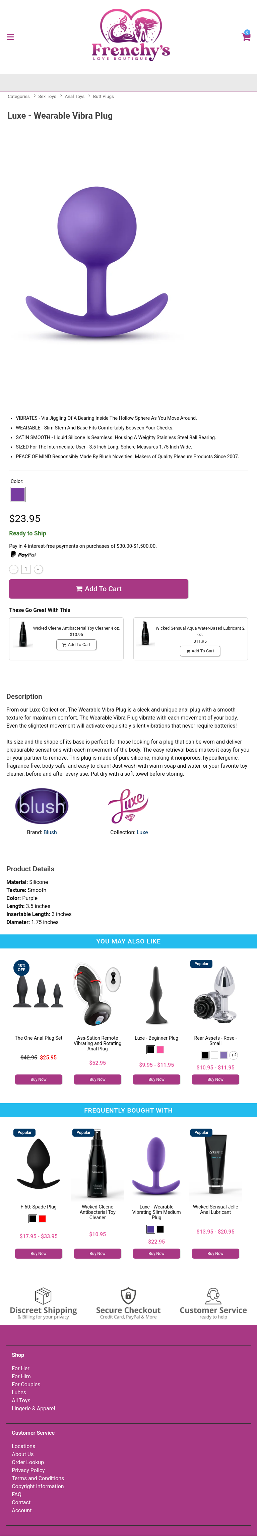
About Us (23, 1454)
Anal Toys (75, 96)
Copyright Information (38, 1486)
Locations (23, 1446)
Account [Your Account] (21, 1510)
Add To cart (99, 589)
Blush (50, 832)
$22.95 (156, 1242)
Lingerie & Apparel (33, 1408)
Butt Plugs (103, 96)
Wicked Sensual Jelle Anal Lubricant (215, 1209)
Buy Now (39, 1079)
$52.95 (97, 1063)
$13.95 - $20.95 (216, 1232)
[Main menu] (10, 36)
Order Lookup (28, 1462)
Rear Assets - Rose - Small (215, 1040)
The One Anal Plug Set (38, 1038)
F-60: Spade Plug (38, 1207)
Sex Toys (47, 96)
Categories (18, 96)
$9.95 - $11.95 (156, 1065)
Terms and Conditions (38, 1478)
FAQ (16, 1494)
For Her (20, 1368)
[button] (18, 495)
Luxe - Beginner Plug (156, 1038)
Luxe (142, 832)
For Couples (26, 1384)
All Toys (21, 1400)
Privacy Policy (28, 1470)
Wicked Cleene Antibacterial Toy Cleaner (98, 1212)
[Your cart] (246, 36)
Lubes (19, 1392)
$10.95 (97, 1234)
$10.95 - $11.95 (216, 1067)
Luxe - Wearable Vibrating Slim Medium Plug (156, 1212)
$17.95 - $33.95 (39, 1236)
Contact (21, 1502)
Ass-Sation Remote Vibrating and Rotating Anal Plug (97, 1043)
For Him (21, 1376)
